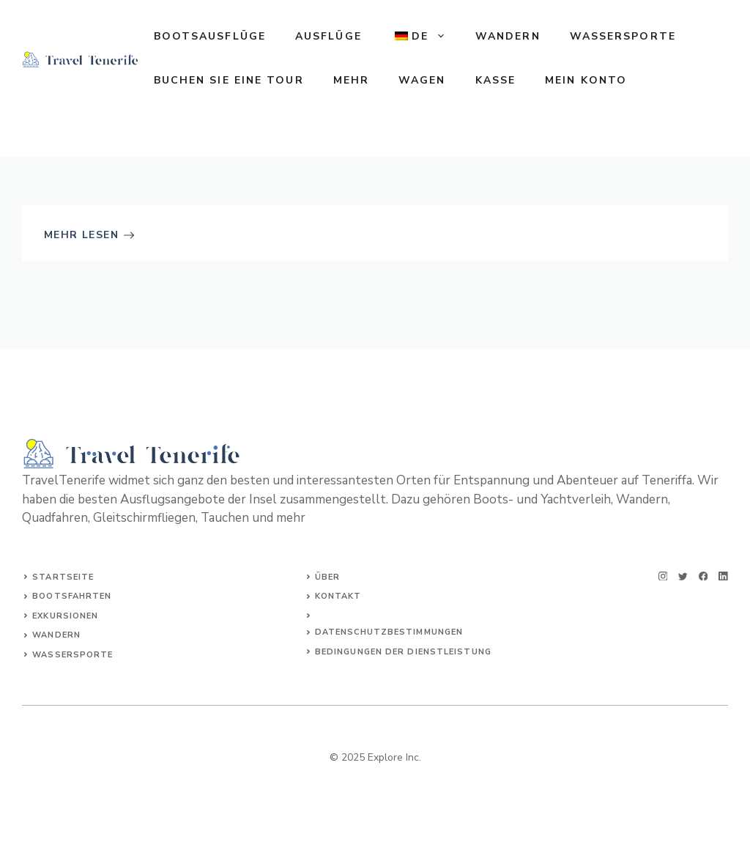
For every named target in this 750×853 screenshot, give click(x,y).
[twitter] (683, 576)
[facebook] (703, 576)
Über (327, 577)
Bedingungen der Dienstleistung (403, 651)
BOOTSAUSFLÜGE (210, 36)
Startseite (63, 577)
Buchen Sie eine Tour (229, 80)
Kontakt (338, 596)
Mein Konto (586, 80)
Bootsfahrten (71, 596)
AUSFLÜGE (328, 36)
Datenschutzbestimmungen (389, 632)
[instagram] (663, 576)
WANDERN (508, 36)
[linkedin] (723, 576)
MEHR (351, 80)
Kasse (495, 80)
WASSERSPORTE (623, 36)
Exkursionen (65, 615)
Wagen (422, 80)
